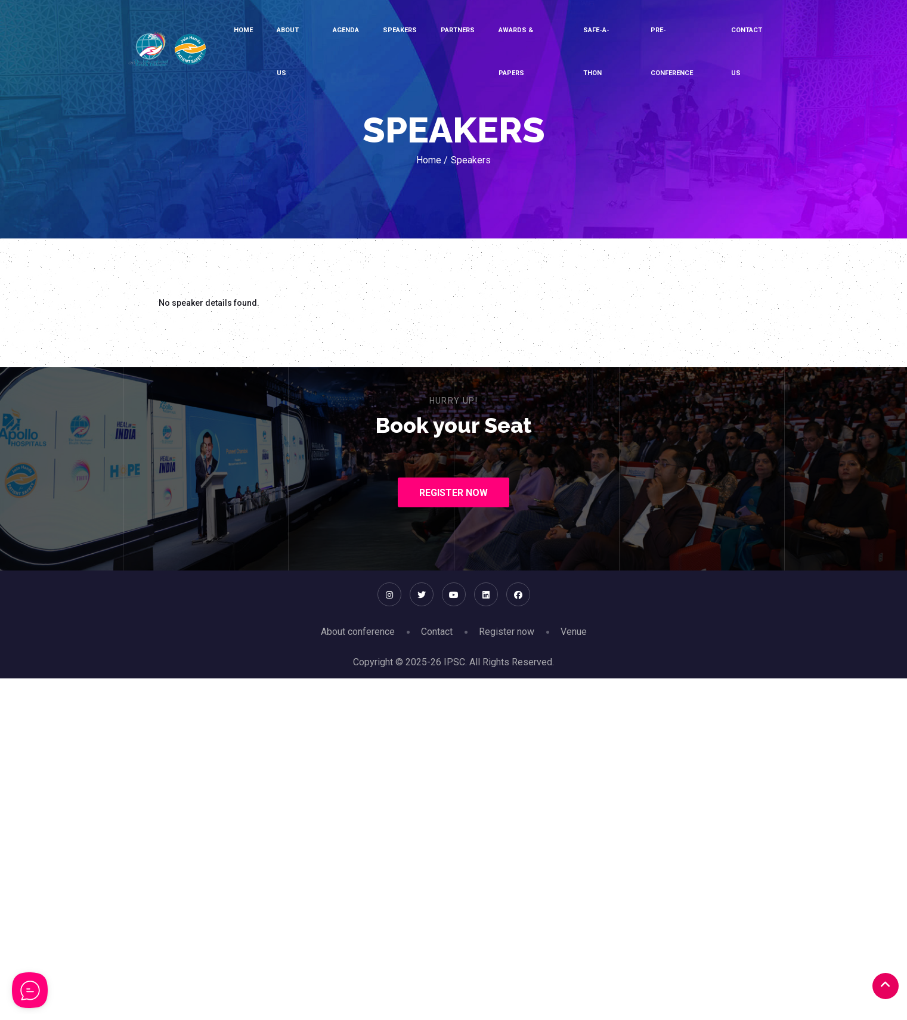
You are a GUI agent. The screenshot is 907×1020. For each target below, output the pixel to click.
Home (243, 30)
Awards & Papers (516, 51)
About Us (288, 51)
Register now (506, 631)
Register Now (453, 492)
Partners (458, 30)
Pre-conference (672, 51)
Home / (432, 160)
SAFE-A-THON (596, 51)
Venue (574, 631)
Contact (437, 631)
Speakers (400, 30)
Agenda (346, 30)
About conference (358, 631)
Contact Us (746, 51)
